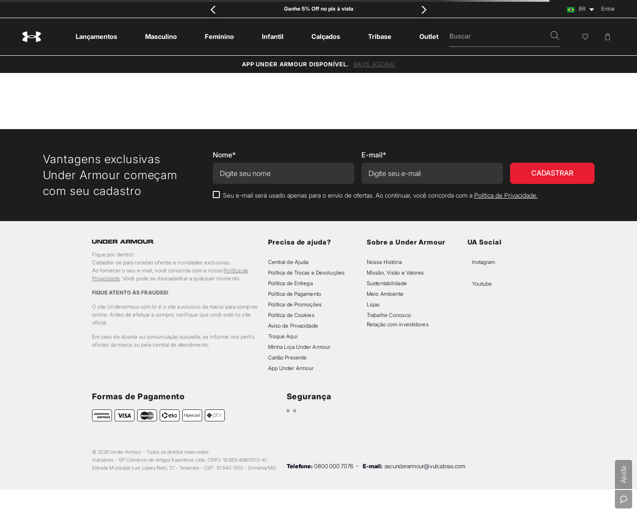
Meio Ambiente (385, 293)
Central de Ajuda (288, 262)
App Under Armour (291, 368)
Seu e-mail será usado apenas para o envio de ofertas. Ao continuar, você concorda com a (380, 195)
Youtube (482, 283)
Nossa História (384, 262)
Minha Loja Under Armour (299, 347)
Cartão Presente (287, 357)
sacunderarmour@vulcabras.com (424, 466)
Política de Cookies (291, 315)
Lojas (373, 304)
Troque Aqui (283, 336)
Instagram (483, 262)
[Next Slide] (423, 9)
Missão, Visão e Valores (395, 272)
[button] (554, 36)
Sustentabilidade (387, 283)
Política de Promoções (295, 304)
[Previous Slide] (213, 9)
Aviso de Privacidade (293, 325)
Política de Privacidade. (505, 195)
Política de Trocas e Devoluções (306, 272)
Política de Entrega (290, 283)
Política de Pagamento (294, 293)
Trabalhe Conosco (389, 315)
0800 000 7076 (333, 466)
